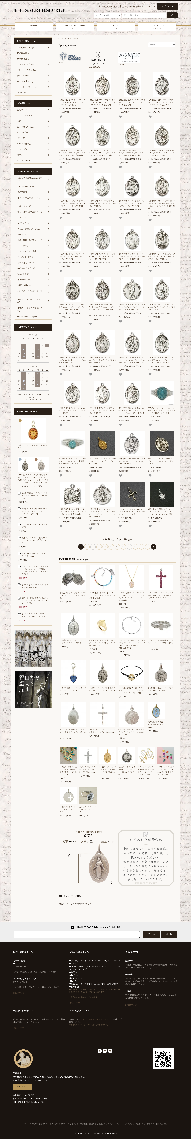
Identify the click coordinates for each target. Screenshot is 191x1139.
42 (117, 546)
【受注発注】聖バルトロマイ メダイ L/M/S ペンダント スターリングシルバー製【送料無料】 (72, 360)
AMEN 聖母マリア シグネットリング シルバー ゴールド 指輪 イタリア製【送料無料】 (102, 642)
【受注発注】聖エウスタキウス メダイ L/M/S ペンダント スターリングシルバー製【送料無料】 (161, 152)
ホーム (60, 38)
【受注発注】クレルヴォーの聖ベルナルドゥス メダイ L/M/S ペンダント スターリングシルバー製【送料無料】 (102, 308)
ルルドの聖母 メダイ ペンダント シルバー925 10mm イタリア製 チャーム (35, 495)
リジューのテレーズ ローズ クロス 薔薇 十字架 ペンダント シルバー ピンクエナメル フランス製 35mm (161, 595)
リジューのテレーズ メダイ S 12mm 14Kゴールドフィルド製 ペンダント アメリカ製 (102, 461)
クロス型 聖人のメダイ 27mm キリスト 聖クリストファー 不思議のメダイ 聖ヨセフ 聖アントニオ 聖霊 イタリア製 (35, 570)
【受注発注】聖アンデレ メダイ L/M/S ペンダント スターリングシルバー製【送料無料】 (102, 410)
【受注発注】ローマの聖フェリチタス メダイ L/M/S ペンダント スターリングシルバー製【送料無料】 (131, 152)
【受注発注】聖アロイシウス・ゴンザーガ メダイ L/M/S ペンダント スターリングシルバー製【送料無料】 (131, 410)
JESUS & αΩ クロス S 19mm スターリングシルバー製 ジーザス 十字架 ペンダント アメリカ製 (132, 511)
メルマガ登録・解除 (109, 6)
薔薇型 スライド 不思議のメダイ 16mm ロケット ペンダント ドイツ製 (73, 595)
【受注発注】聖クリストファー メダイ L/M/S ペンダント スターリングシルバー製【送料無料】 (102, 256)
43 (123, 546)
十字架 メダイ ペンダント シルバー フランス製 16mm (68, 809)
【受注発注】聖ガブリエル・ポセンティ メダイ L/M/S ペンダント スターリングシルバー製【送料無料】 (72, 152)
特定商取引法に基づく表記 (91, 1123)
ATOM (164, 1123)
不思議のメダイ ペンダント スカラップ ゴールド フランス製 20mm (107, 770)
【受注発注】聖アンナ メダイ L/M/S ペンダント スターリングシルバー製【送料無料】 (72, 410)
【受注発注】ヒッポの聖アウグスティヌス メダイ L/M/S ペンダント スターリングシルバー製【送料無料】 (131, 360)
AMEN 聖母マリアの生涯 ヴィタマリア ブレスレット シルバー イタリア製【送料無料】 (102, 595)
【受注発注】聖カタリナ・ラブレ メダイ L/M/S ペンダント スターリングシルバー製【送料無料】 (72, 307)
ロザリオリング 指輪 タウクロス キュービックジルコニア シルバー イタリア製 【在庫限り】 (35, 511)
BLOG (116, 27)
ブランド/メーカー (73, 38)
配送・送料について (58, 1123)
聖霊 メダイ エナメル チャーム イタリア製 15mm (32, 446)
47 (147, 546)
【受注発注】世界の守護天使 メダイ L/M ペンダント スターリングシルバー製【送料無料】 (131, 461)
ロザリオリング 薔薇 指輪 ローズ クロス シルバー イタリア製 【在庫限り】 (161, 642)
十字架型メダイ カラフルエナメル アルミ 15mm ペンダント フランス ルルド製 (165, 770)
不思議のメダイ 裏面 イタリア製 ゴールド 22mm (156, 724)
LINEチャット (102, 1019)
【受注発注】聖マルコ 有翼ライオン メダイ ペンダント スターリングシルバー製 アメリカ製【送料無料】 (72, 511)
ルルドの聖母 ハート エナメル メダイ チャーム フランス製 (73, 689)
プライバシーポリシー (113, 1123)
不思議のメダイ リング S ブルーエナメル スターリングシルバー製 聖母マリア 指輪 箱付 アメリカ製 (72, 461)
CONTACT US (157, 27)
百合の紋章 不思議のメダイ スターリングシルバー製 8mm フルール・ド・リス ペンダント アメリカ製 (161, 511)
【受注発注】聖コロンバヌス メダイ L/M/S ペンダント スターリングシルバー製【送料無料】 (72, 256)
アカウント (126, 6)
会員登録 (139, 6)
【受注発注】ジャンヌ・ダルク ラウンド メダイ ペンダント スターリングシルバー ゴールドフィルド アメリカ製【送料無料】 (102, 513)
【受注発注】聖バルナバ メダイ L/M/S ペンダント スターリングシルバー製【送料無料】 (102, 360)
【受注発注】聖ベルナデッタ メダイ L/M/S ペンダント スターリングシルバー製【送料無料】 (161, 307)
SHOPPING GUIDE (74, 27)
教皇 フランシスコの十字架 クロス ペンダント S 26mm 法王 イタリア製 (35, 540)
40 (105, 546)
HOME (33, 27)
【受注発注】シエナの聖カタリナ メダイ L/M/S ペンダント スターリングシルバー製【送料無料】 (161, 256)
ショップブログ (148, 1123)
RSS (158, 1123)
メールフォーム (87, 1019)
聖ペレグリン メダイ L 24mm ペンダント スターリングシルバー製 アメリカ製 (161, 461)
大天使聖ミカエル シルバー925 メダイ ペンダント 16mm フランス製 (126, 770)
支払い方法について (40, 1123)
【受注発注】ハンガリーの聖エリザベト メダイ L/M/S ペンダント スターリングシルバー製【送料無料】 (72, 203)
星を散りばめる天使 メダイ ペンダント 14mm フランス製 (160, 689)
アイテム (167, 6)
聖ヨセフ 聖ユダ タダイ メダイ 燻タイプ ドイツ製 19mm (35, 586)
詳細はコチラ (19, 992)
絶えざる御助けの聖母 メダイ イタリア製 (34, 525)
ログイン (151, 6)
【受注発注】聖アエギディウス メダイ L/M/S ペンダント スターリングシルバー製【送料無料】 (72, 102)
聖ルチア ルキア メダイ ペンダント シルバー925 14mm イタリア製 (35, 614)
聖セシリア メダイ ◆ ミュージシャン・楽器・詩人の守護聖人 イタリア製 (40, 478)
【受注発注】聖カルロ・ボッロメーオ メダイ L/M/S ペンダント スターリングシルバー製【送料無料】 (131, 256)
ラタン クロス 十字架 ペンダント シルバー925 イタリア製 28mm (87, 769)
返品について (73, 1123)
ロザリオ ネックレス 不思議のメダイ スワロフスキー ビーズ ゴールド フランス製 (146, 770)
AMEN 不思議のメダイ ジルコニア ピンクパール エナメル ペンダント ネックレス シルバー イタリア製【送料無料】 (131, 596)
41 (111, 546)
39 (99, 546)
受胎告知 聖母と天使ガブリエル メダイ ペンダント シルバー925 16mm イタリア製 (35, 600)
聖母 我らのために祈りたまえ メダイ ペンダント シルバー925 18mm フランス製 (131, 732)
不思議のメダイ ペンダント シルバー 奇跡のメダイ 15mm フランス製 (102, 689)
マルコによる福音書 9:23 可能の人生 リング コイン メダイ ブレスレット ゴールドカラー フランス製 (131, 690)
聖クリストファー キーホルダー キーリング (87, 809)
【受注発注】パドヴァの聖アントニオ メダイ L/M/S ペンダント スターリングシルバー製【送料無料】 (161, 360)
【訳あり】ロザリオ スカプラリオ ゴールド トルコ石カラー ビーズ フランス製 (68, 770)
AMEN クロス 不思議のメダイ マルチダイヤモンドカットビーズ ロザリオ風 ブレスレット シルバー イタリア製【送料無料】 (131, 644)
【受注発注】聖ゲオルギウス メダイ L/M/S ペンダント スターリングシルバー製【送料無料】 (132, 102)
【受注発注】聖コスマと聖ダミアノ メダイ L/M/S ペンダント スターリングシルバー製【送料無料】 (131, 203)
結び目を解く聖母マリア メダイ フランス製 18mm (34, 554)
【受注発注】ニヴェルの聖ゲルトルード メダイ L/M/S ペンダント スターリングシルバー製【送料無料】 (102, 102)
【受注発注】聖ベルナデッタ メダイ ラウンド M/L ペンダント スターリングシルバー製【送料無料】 (131, 307)
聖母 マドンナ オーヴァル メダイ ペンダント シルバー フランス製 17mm (73, 732)
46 (141, 546)
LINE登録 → (22, 1087)
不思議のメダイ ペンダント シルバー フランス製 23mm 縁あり (72, 641)
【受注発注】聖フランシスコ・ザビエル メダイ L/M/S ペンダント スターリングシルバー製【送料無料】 (102, 152)
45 (135, 546)
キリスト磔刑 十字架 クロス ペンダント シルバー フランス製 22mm (102, 730)
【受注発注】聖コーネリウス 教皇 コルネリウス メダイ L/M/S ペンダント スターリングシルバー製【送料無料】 (161, 204)
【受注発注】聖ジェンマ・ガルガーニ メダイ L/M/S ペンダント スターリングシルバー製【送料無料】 (161, 102)
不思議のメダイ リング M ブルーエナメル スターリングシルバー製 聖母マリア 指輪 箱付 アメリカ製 (161, 410)
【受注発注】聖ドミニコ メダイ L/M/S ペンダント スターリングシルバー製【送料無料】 (102, 203)
